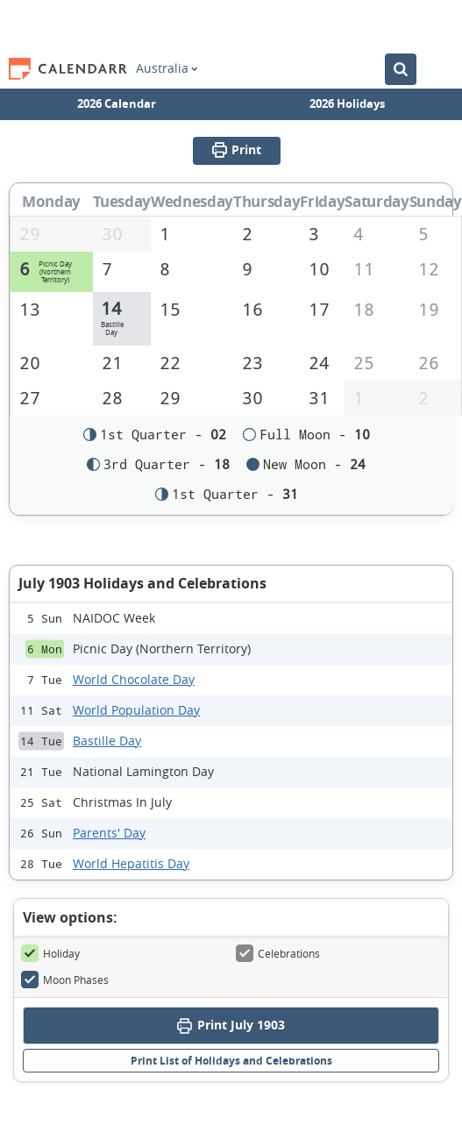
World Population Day (136, 711)
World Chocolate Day (134, 681)
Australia (166, 68)
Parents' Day (109, 834)
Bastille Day (107, 742)
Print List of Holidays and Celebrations (231, 1061)
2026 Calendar (116, 103)
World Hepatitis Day (131, 865)
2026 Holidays (347, 103)
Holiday (50, 955)
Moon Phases (65, 981)
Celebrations (278, 955)
